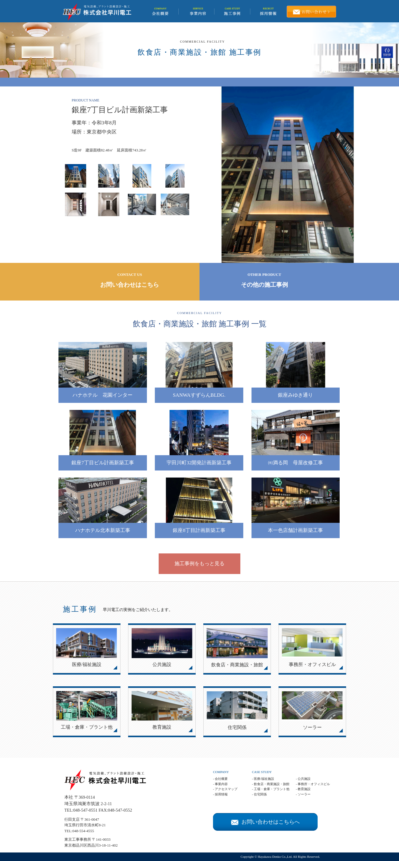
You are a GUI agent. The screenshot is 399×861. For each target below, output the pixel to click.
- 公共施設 (303, 778)
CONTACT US (130, 280)
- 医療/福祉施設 (263, 778)
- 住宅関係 (259, 794)
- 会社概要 (220, 778)
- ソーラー (303, 794)
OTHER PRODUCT (264, 280)
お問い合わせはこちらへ (265, 822)
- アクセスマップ (225, 789)
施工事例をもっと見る (199, 563)
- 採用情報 (220, 794)
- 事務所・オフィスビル (313, 784)
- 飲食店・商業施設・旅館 (270, 784)
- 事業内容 (220, 784)
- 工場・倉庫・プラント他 (270, 789)
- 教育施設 (303, 789)
